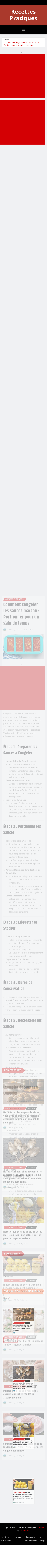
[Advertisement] (22, 76)
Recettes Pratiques (23, 15)
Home (6, 40)
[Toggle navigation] (23, 29)
